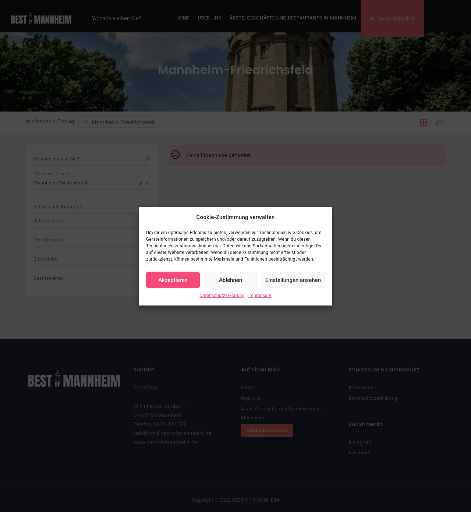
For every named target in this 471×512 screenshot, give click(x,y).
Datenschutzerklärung (221, 295)
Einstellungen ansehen (293, 280)
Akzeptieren (173, 280)
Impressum (260, 295)
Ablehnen (230, 280)
